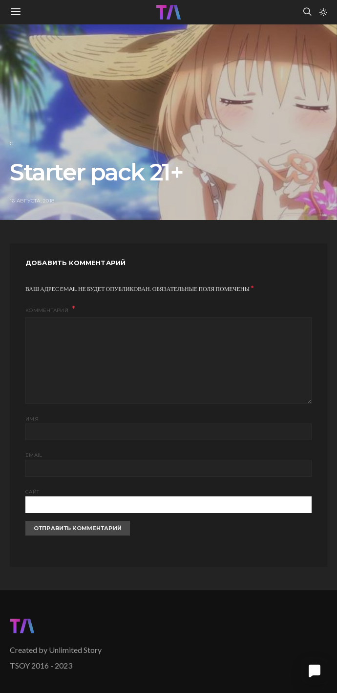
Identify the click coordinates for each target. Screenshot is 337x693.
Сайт (32, 492)
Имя (32, 419)
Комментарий (47, 310)
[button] (323, 12)
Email (33, 455)
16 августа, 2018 (32, 201)
